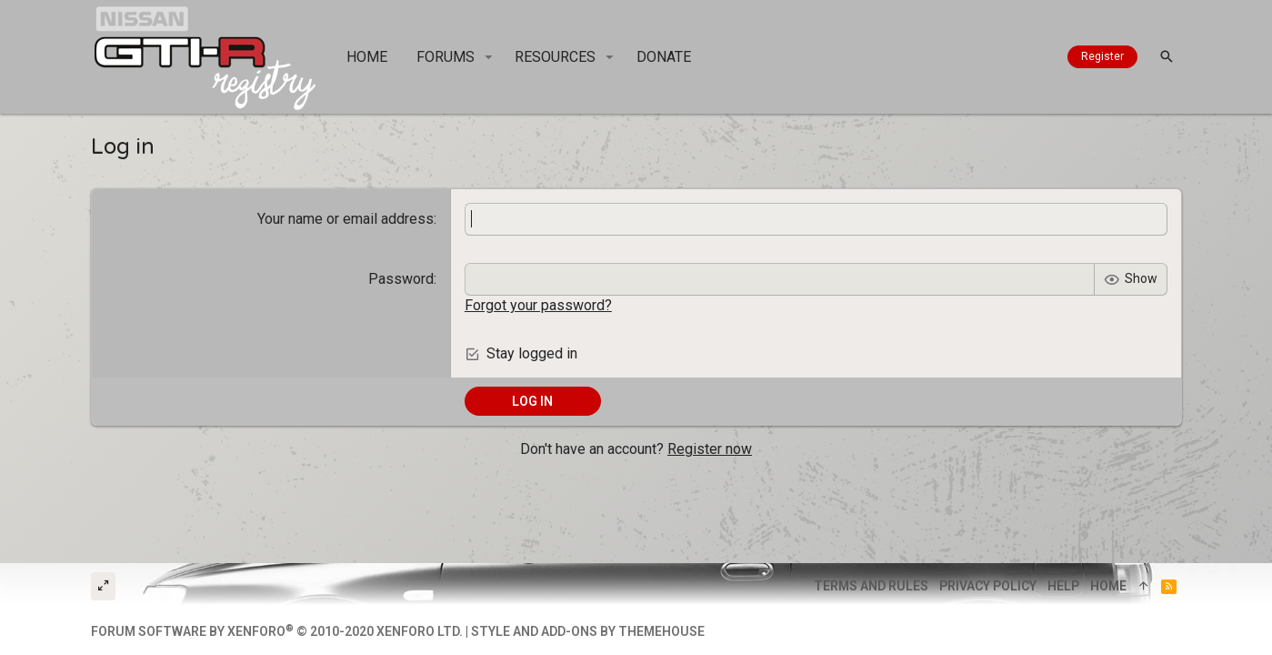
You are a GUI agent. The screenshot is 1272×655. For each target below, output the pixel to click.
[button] (488, 57)
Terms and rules (871, 586)
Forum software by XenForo (277, 631)
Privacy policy (988, 586)
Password (401, 278)
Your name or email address (345, 218)
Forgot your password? (538, 305)
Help (1063, 586)
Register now (709, 449)
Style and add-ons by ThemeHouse (588, 631)
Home (1108, 586)
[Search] (1166, 57)
